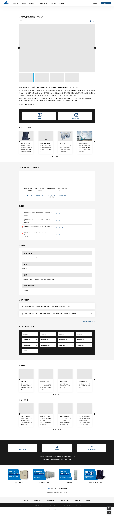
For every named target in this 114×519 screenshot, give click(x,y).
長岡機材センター (28, 344)
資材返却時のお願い (68, 512)
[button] (19, 48)
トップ (9, 9)
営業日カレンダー (65, 507)
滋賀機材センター (28, 351)
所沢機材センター (28, 338)
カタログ (24, 3)
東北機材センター (81, 338)
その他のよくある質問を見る (87, 324)
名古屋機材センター (64, 344)
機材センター (33, 3)
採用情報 (61, 3)
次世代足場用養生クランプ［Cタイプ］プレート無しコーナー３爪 (38, 237)
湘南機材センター (46, 338)
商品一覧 (15, 3)
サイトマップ (80, 512)
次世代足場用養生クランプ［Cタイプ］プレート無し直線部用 (38, 229)
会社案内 (53, 3)
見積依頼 (95, 3)
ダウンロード (27, 195)
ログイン (106, 3)
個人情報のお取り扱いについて (37, 512)
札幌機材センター (64, 338)
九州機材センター (28, 357)
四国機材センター (81, 351)
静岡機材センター (46, 344)
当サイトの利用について (54, 512)
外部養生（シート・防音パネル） (20, 9)
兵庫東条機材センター (47, 351)
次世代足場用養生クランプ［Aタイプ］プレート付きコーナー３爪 (38, 221)
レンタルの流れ (44, 3)
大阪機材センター (81, 344)
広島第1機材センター (65, 351)
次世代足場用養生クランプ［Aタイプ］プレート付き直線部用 (38, 213)
